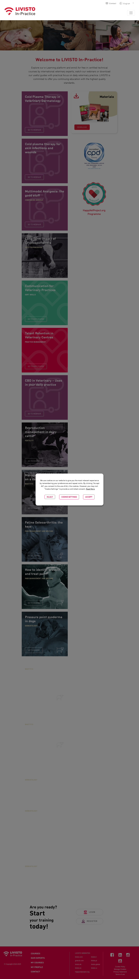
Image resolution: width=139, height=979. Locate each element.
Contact (112, 3)
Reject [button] (50, 497)
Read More (90, 489)
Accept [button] (88, 497)
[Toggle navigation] (131, 13)
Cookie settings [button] (69, 497)
